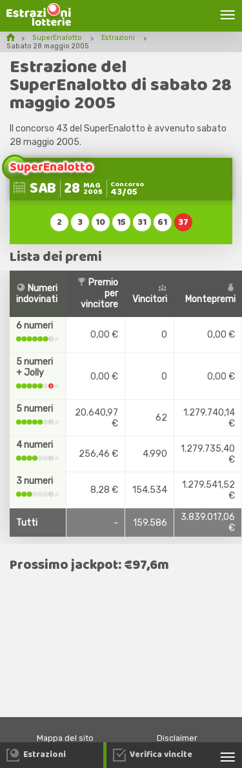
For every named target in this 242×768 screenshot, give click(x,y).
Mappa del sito (65, 738)
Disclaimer (177, 738)
